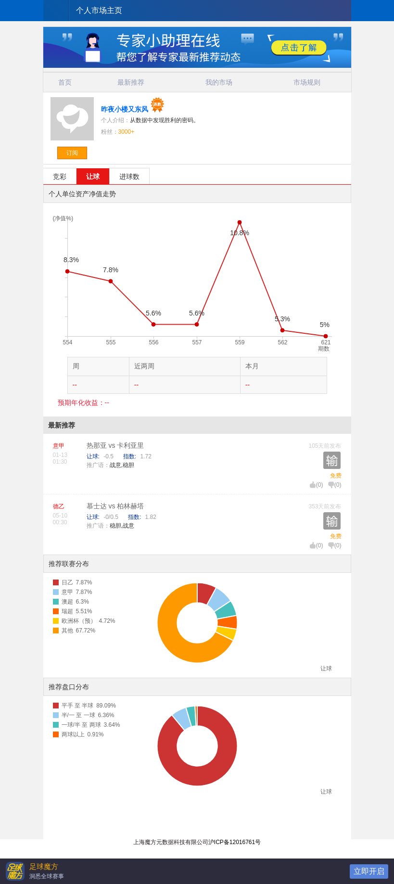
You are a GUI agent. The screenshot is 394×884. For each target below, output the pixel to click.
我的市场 (218, 82)
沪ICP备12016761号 (234, 842)
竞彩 (59, 176)
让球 (93, 176)
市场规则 (306, 82)
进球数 (129, 176)
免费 (336, 475)
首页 (65, 82)
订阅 (72, 153)
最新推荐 (130, 82)
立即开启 (369, 871)
